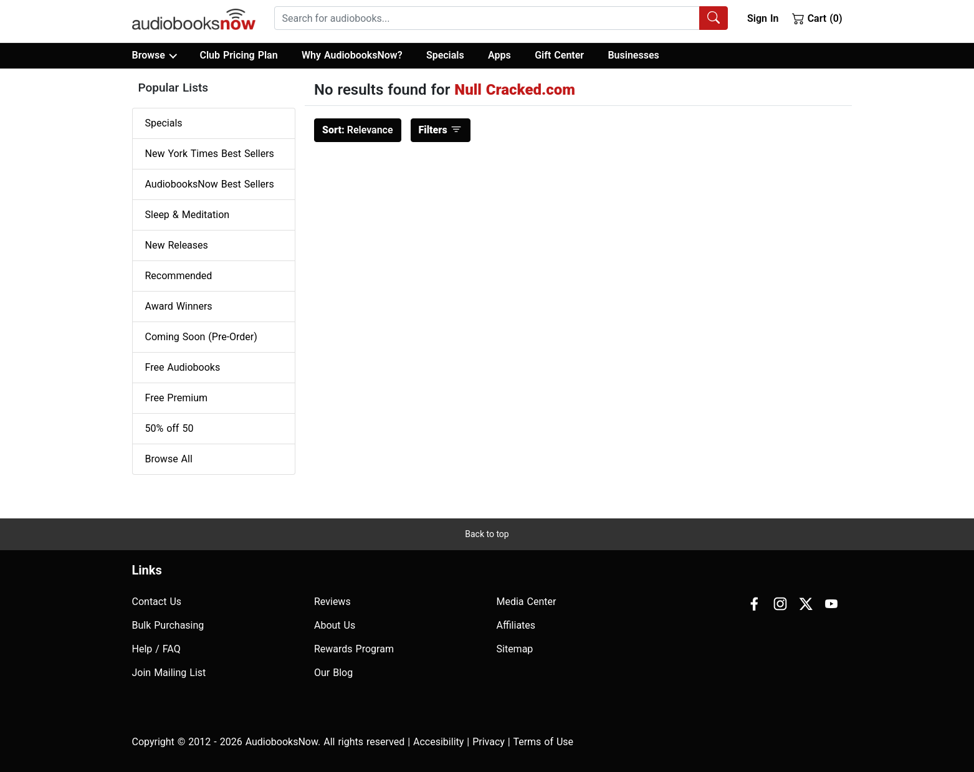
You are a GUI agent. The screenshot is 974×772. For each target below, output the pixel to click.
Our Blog (333, 673)
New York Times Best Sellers (209, 154)
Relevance (357, 130)
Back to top (486, 534)
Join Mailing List (169, 673)
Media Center (526, 602)
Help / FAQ (156, 649)
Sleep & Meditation (187, 215)
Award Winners (178, 306)
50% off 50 (169, 428)
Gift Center (559, 55)
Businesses (633, 55)
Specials (445, 55)
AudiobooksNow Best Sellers (209, 184)
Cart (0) (817, 18)
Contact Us (157, 602)
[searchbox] (487, 18)
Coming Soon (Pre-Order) (201, 337)
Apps (499, 55)
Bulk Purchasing (168, 625)
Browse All (169, 459)
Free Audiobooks (183, 367)
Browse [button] (154, 55)
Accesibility (438, 742)
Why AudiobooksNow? (352, 55)
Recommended (178, 276)
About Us (334, 625)
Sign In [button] (762, 18)
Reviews (332, 602)
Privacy (488, 742)
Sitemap (515, 649)
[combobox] (501, 18)
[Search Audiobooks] (713, 18)
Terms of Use (543, 742)
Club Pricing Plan (238, 55)
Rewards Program (354, 649)
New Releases (176, 245)
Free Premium (176, 398)
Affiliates (516, 625)
